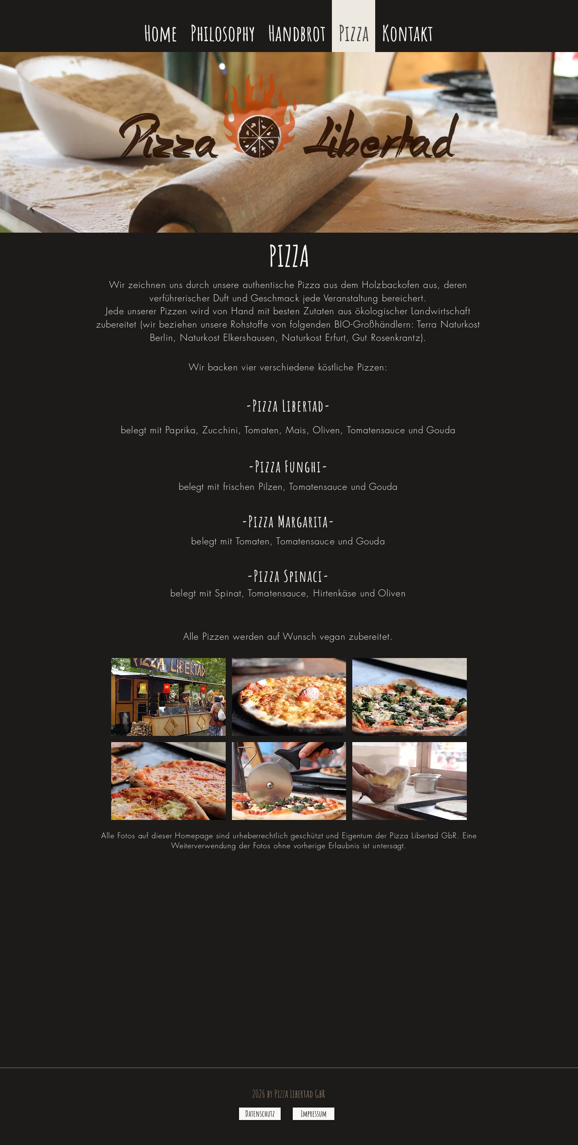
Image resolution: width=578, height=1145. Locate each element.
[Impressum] (313, 1114)
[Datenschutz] (260, 1114)
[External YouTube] (289, 964)
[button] (168, 697)
